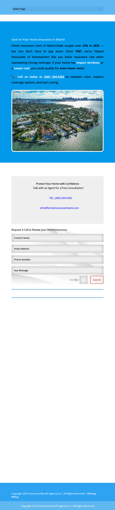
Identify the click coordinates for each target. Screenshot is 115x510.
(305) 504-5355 (54, 77)
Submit (97, 279)
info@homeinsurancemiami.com (57, 208)
